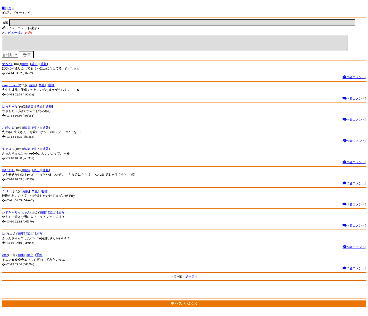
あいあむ (8, 173)
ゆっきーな (10, 109)
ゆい (5, 258)
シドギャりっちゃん (16, 215)
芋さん (7, 67)
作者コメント (354, 80)
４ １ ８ (7, 194)
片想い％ (8, 130)
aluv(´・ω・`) (11, 88)
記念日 (8, 8)
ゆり (5, 236)
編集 (25, 67)
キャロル (8, 152)
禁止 (34, 67)
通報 (44, 67)
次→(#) (190, 279)
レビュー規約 (14, 32)
